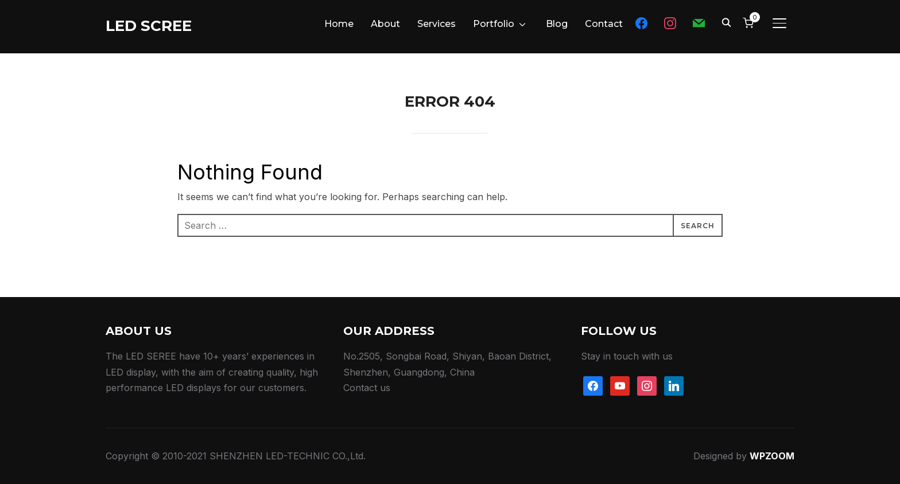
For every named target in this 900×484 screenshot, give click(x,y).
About (385, 23)
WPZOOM (772, 456)
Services (436, 23)
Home (339, 23)
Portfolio (493, 23)
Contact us (366, 387)
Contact (604, 23)
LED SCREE (149, 26)
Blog (557, 23)
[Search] (726, 21)
